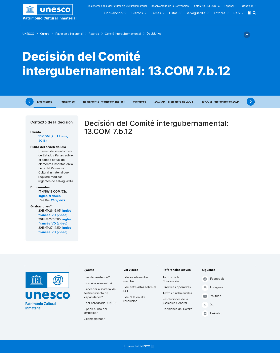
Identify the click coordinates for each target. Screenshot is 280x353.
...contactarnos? (94, 318)
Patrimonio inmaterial (69, 33)
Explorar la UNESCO (207, 5)
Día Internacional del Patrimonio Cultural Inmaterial (117, 5)
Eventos (137, 13)
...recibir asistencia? (97, 277)
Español (229, 5)
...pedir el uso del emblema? (95, 311)
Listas (173, 13)
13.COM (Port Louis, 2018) (53, 138)
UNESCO (28, 33)
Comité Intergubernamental (123, 33)
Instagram (212, 287)
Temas (156, 13)
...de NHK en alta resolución (134, 299)
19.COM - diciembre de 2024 (221, 101)
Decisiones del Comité (177, 309)
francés (55, 196)
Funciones (68, 101)
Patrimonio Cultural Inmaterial (50, 18)
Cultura (44, 33)
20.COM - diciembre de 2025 (173, 101)
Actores (219, 13)
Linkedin (211, 313)
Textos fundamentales (177, 293)
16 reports (57, 200)
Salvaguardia (195, 13)
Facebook (213, 279)
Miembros (139, 101)
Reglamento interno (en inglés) (104, 101)
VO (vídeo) (59, 215)
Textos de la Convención (171, 279)
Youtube (211, 296)
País (236, 13)
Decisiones (44, 101)
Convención (113, 13)
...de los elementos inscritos (135, 279)
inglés (43, 196)
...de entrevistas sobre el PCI (139, 289)
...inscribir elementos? (98, 283)
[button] (255, 14)
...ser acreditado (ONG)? (100, 303)
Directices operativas (177, 287)
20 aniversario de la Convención (170, 5)
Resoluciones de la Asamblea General (175, 301)
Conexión (247, 5)
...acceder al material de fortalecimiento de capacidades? (100, 293)
